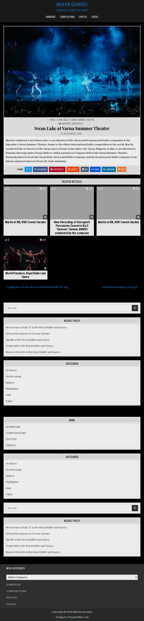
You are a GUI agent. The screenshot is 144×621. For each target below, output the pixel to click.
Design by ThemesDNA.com (72, 617)
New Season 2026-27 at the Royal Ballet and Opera (36, 327)
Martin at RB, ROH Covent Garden (25, 222)
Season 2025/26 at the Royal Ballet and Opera (33, 352)
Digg (95, 169)
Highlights (77, 123)
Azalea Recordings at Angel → (121, 287)
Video (9, 401)
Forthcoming (13, 376)
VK (84, 169)
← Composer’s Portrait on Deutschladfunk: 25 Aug (36, 287)
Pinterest (57, 169)
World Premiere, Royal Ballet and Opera (25, 275)
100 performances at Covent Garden (28, 333)
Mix (121, 169)
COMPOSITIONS (67, 17)
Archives (66, 123)
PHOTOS (83, 17)
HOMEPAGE (51, 17)
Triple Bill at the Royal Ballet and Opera (29, 345)
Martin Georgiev (72, 4)
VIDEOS (95, 17)
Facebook (40, 169)
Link (8, 395)
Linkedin (108, 169)
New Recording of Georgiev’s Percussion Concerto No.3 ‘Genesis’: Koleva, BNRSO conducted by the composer (72, 227)
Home (52, 119)
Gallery (10, 382)
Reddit (73, 169)
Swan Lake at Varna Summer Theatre (72, 128)
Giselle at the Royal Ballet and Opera (27, 339)
